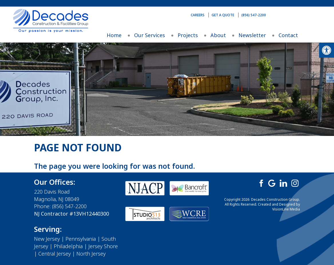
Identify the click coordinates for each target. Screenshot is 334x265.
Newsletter (252, 35)
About (218, 35)
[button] (326, 50)
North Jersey (91, 253)
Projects (188, 35)
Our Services (149, 35)
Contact (288, 35)
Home (114, 35)
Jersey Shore (103, 246)
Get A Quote (223, 15)
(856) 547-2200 (253, 15)
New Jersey (47, 238)
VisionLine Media (286, 209)
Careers (197, 15)
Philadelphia (68, 246)
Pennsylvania (80, 238)
